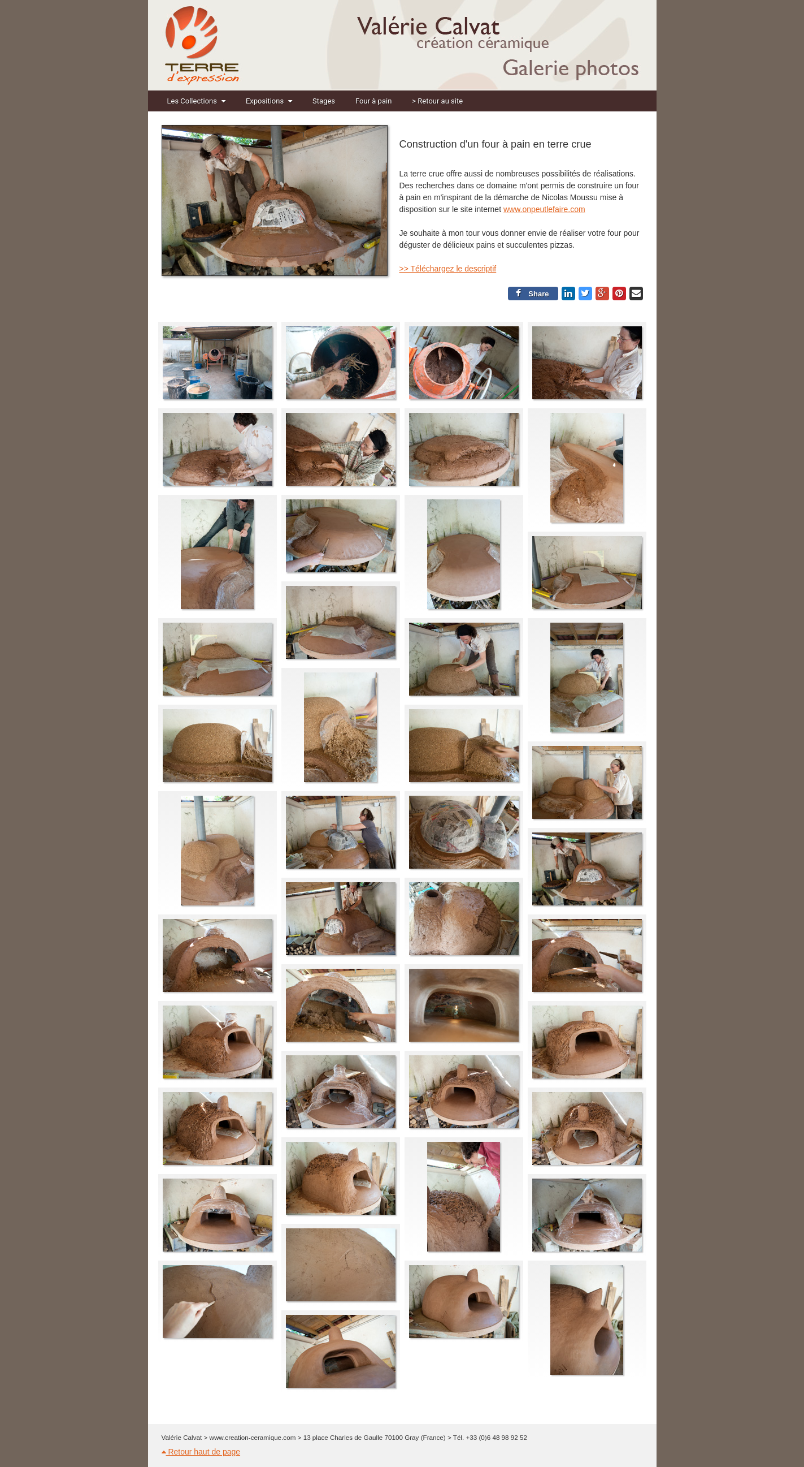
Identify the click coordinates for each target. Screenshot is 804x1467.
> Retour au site (437, 101)
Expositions (269, 101)
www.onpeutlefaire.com (544, 209)
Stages (323, 101)
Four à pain (373, 101)
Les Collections (196, 101)
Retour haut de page (201, 1451)
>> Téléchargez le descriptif (448, 268)
